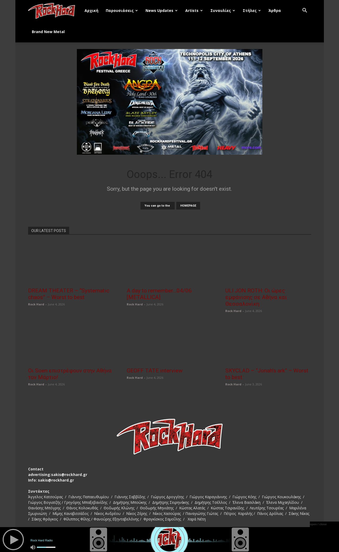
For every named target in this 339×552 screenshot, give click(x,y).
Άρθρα (274, 10)
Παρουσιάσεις (122, 10)
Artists (194, 10)
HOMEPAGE (188, 205)
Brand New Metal (48, 31)
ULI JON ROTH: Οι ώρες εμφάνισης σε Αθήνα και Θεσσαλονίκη (256, 297)
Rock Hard (36, 304)
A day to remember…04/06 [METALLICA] (159, 293)
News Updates (162, 10)
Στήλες (252, 10)
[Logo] (54, 10)
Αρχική (91, 10)
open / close (318, 524)
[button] (304, 11)
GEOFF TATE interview (155, 370)
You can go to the (157, 205)
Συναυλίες (222, 10)
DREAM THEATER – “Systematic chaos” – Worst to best (68, 293)
